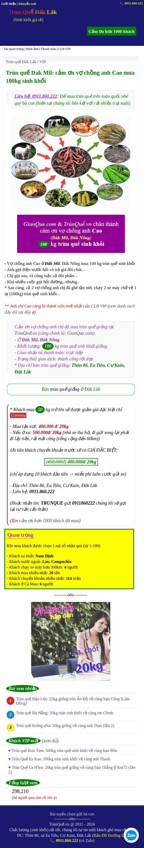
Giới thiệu (8, 4)
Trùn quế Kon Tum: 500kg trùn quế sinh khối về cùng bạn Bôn (64, 750)
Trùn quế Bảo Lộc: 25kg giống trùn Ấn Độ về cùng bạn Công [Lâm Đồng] (73, 701)
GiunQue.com (80, 333)
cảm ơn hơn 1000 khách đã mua (49, 520)
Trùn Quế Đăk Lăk (32, 12)
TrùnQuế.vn (26, 333)
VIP (42, 62)
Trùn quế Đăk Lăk (21, 62)
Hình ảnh (32, 49)
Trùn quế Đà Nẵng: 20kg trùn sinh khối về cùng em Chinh (64, 713)
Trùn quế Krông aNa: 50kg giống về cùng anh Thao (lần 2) (65, 725)
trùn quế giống (64, 389)
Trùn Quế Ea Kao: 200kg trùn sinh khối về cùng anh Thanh (61, 759)
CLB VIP (64, 49)
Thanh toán (48, 49)
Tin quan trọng (14, 49)
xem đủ (50, 740)
